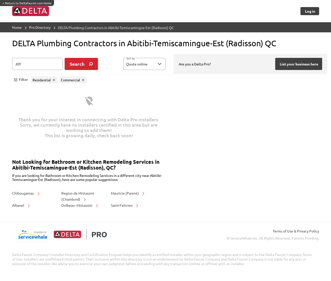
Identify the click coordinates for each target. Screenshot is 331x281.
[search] (81, 64)
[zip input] (37, 64)
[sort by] (152, 64)
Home (17, 27)
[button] (144, 64)
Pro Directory (39, 27)
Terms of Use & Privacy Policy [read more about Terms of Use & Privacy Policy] (296, 231)
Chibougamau (26, 193)
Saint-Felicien (125, 205)
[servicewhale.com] (33, 234)
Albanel (21, 205)
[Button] (309, 11)
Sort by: (130, 58)
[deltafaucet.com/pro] (80, 234)
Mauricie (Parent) (128, 193)
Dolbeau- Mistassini (80, 205)
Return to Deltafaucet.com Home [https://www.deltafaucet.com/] (27, 3)
